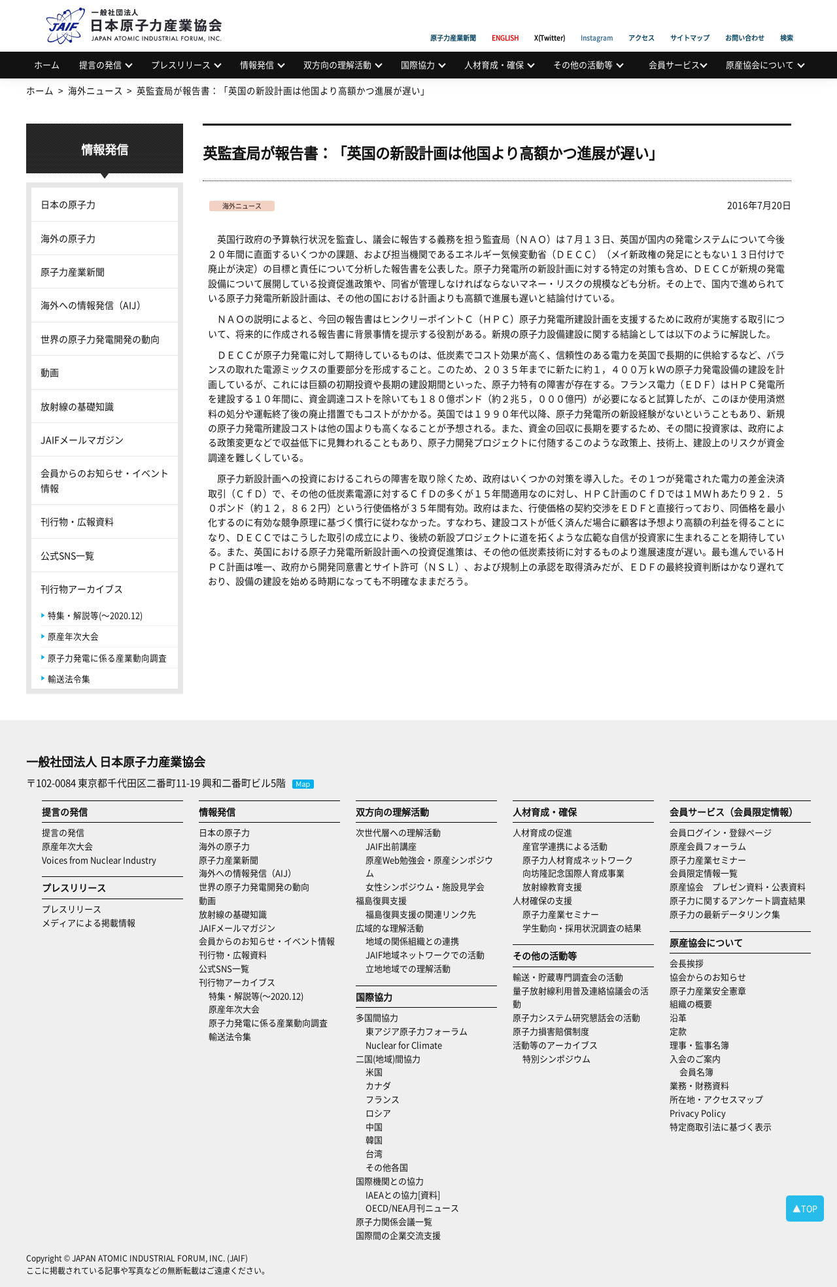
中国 (374, 1126)
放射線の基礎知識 (77, 406)
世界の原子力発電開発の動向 (100, 338)
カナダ (378, 1085)
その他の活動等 (583, 64)
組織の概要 (691, 1003)
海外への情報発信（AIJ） (93, 304)
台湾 (374, 1153)
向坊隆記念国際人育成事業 (573, 873)
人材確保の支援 (542, 900)
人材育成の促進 (542, 832)
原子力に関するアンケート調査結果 (738, 900)
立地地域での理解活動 (408, 968)
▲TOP (805, 1208)
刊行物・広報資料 (77, 521)
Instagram (597, 23)
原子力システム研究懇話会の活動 (576, 1017)
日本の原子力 (68, 204)
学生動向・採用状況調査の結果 (586, 927)
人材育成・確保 (494, 64)
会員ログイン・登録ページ (721, 832)
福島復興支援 (381, 900)
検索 (786, 23)
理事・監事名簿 (699, 1044)
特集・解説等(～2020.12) (95, 615)
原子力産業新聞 (453, 23)
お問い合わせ (744, 23)
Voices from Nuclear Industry (99, 859)
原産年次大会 (73, 636)
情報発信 (257, 64)
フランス (383, 1099)
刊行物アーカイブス (82, 588)
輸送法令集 (69, 678)
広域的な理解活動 (390, 927)
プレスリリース (181, 64)
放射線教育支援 (552, 886)
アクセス (641, 23)
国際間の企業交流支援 (398, 1235)
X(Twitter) (549, 23)
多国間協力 (377, 1017)
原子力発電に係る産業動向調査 (107, 657)
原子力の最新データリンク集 (725, 914)
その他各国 (387, 1167)
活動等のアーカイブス (555, 1044)
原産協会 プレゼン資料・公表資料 (738, 886)
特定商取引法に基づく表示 (721, 1126)
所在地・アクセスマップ (716, 1099)
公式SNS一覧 (67, 555)
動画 (50, 372)
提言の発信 (100, 64)
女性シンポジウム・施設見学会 (425, 886)
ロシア (378, 1113)
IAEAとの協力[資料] (403, 1194)
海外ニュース (242, 206)
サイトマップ (689, 23)
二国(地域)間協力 (388, 1058)
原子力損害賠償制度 (551, 1031)
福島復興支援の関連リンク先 (421, 914)
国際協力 (418, 64)
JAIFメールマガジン (82, 439)
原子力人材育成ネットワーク (577, 859)
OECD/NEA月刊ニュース (412, 1207)
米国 (374, 1071)
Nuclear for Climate (404, 1044)
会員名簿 (696, 1071)
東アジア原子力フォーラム (417, 1031)
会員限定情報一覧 (704, 873)
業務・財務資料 (699, 1085)
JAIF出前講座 (391, 846)
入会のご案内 (695, 1058)
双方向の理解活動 (337, 64)
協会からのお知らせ (708, 976)
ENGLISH (505, 23)
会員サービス (674, 64)
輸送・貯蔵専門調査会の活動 (568, 976)
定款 (678, 1031)
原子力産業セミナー (560, 914)
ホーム (47, 64)
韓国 (374, 1139)
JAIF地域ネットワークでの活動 (425, 954)
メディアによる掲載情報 (88, 922)
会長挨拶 (687, 963)
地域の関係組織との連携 (412, 941)
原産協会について (760, 64)
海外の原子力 (68, 238)
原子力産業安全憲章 (708, 990)
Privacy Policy (698, 1113)
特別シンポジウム (556, 1058)
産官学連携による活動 (564, 846)
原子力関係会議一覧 (394, 1221)
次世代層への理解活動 (398, 832)
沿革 (678, 1017)
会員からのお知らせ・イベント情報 (105, 480)
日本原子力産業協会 (140, 11)
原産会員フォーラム (708, 846)
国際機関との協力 (390, 1181)
